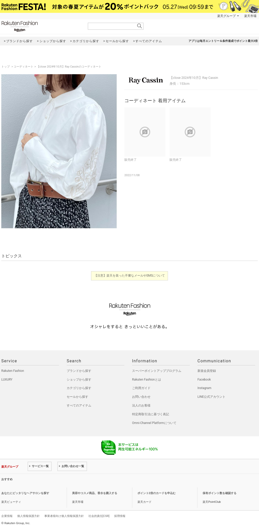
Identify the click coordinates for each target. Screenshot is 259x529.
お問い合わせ (141, 397)
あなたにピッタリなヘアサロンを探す (25, 493)
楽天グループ (226, 16)
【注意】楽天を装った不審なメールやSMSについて (129, 275)
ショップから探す (79, 379)
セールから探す (77, 397)
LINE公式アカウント (211, 397)
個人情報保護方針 (28, 516)
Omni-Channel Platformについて (154, 423)
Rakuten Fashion (41, 26)
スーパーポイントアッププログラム (156, 371)
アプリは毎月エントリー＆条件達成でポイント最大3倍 (223, 41)
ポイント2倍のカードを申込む (156, 493)
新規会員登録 (206, 371)
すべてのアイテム (79, 405)
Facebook (204, 379)
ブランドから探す (79, 371)
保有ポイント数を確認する (219, 493)
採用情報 (119, 516)
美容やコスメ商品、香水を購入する (94, 493)
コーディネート (23, 66)
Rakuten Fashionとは (146, 379)
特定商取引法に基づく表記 (150, 414)
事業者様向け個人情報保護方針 (64, 516)
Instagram (204, 388)
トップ (6, 66)
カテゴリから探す (79, 388)
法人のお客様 (141, 405)
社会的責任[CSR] (98, 516)
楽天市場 (250, 16)
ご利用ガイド (141, 388)
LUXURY (7, 379)
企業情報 (7, 516)
